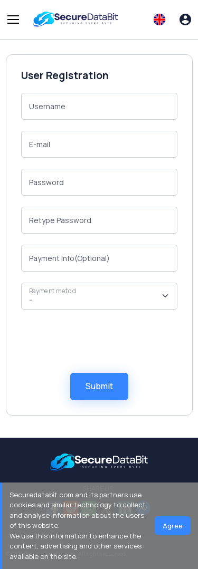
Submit (99, 386)
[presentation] (101, 341)
